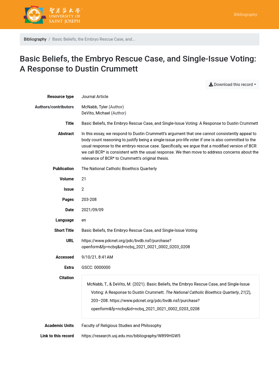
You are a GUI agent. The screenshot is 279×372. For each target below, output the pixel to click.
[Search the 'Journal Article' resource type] (95, 96)
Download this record (231, 84)
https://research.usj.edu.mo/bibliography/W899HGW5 (131, 335)
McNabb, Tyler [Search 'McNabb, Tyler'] (95, 106)
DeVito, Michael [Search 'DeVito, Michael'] (96, 113)
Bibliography (245, 14)
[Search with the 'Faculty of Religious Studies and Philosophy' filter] (121, 325)
